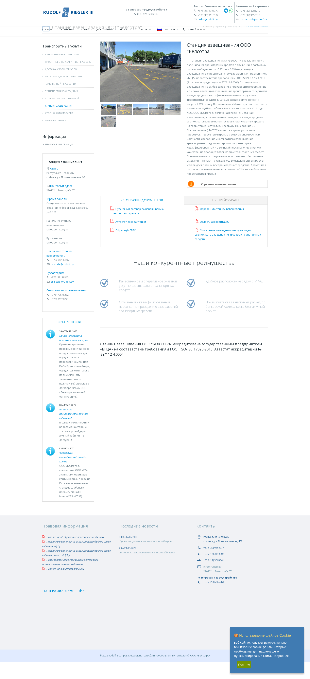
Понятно (244, 664)
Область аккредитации (212, 239)
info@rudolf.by (212, 584)
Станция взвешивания (58, 122)
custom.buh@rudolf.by (253, 19)
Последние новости (68, 339)
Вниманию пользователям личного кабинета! (73, 431)
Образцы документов (142, 217)
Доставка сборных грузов (61, 86)
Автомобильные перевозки (62, 71)
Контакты (145, 30)
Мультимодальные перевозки (63, 93)
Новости (125, 30)
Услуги (84, 30)
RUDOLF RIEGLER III (68, 12)
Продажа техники (55, 137)
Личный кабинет (194, 30)
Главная (47, 30)
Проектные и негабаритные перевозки (68, 79)
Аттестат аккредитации (128, 239)
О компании (66, 30)
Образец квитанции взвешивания (219, 226)
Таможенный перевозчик (60, 100)
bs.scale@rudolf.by (62, 281)
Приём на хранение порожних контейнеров (145, 558)
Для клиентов (104, 30)
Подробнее (281, 656)
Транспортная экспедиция (61, 108)
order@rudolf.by (208, 19)
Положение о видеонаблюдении (63, 586)
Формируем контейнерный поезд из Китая (73, 474)
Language (166, 31)
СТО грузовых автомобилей (62, 115)
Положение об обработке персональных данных (73, 554)
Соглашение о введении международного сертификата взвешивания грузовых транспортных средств (228, 252)
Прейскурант (226, 217)
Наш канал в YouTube (63, 608)
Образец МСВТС (123, 247)
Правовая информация (59, 161)
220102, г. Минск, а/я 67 (217, 588)
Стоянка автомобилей (59, 130)
